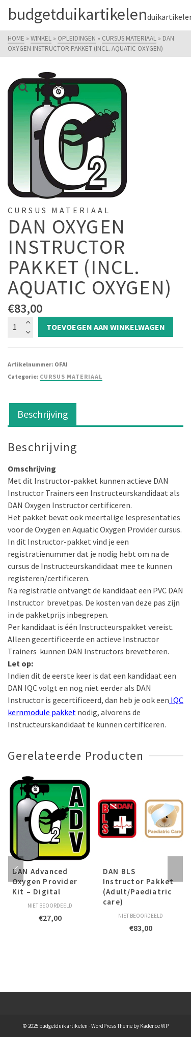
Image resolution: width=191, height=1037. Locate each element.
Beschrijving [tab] (42, 414)
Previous (15, 869)
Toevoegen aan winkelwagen (105, 327)
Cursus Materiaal (71, 376)
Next (175, 869)
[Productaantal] (20, 327)
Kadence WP (154, 1025)
